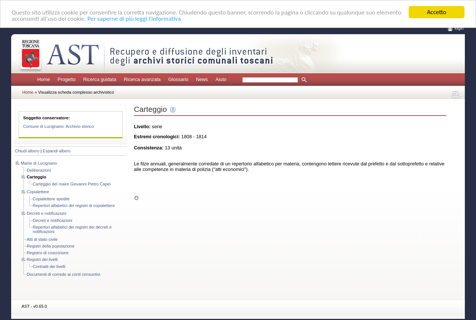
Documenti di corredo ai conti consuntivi (63, 274)
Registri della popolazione (50, 246)
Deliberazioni (39, 170)
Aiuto (220, 79)
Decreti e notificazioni (46, 213)
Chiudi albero (27, 151)
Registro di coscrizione (48, 252)
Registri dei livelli (42, 259)
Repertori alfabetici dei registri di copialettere (74, 205)
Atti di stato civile (42, 239)
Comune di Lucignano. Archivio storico (58, 126)
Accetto (436, 12)
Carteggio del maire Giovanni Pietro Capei (72, 184)
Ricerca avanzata (142, 79)
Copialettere (38, 192)
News (202, 79)
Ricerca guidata (99, 79)
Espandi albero (57, 151)
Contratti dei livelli (49, 266)
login (459, 28)
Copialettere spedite (51, 199)
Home (43, 79)
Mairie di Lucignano (39, 163)
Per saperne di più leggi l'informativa (134, 18)
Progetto (66, 79)
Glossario (178, 79)
